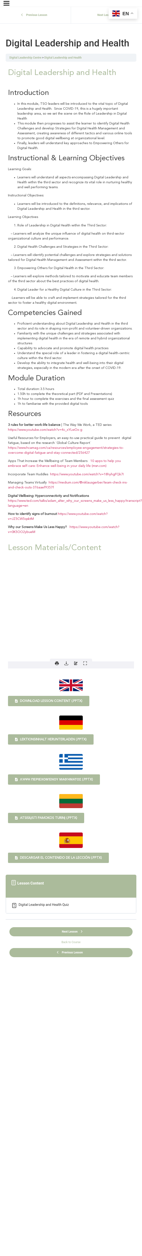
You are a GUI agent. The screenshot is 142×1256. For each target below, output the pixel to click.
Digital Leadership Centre (25, 57)
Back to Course (71, 942)
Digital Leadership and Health (63, 57)
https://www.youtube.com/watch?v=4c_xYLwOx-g (45, 429)
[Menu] (6, 3)
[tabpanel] (71, 465)
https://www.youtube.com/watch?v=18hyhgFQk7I (87, 474)
